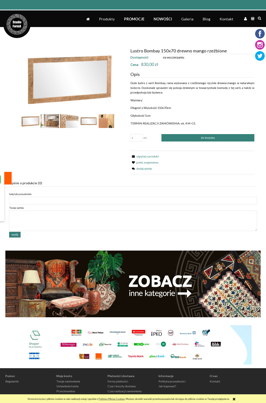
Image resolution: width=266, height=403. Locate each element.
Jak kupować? (167, 386)
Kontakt (215, 381)
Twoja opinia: (16, 207)
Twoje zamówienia (68, 381)
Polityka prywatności (171, 381)
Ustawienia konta (67, 386)
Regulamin (12, 381)
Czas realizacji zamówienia (124, 391)
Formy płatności (118, 381)
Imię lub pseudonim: (20, 194)
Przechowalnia (65, 391)
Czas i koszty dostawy (122, 386)
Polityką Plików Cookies (112, 398)
